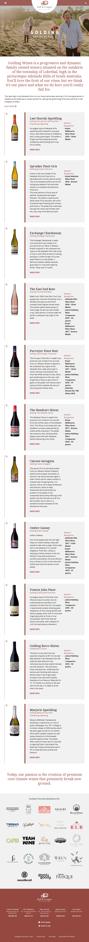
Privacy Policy (40, 936)
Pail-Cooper (44, 922)
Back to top (45, 926)
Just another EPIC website (67, 936)
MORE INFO (35, 150)
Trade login (52, 936)
